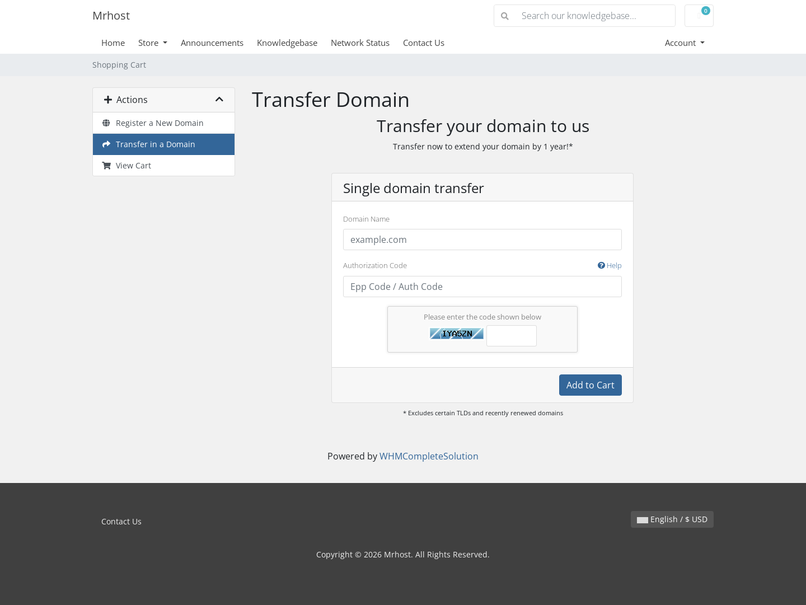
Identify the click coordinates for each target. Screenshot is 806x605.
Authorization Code (482, 265)
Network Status (360, 42)
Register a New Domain (152, 123)
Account (681, 42)
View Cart (126, 165)
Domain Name (366, 219)
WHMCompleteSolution (429, 456)
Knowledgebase (287, 42)
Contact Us (423, 42)
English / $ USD (672, 519)
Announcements (212, 42)
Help (610, 265)
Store (149, 42)
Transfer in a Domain (148, 144)
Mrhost (111, 15)
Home (113, 42)
